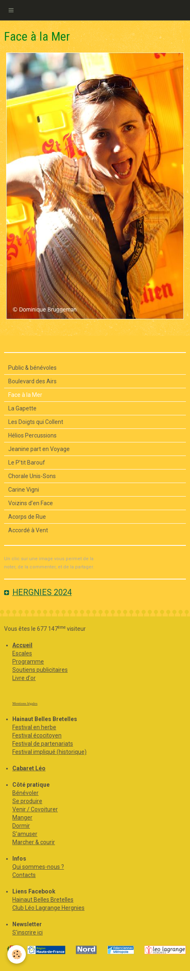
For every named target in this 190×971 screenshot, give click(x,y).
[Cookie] (16, 954)
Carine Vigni (23, 489)
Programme (28, 661)
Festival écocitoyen (37, 735)
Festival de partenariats (42, 743)
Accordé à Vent (28, 530)
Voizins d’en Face (30, 503)
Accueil (22, 645)
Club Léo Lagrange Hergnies (48, 908)
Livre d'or (24, 678)
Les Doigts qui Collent (35, 422)
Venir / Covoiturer (35, 809)
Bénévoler (25, 793)
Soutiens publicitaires (40, 669)
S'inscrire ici (27, 932)
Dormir (21, 825)
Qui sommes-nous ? (38, 866)
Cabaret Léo (29, 768)
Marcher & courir (33, 842)
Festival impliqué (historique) (49, 752)
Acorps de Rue (27, 516)
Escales (22, 653)
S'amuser (24, 834)
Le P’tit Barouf (26, 462)
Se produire (27, 801)
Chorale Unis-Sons (32, 476)
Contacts (24, 875)
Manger (22, 817)
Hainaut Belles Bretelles (42, 899)
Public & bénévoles (32, 367)
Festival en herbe (34, 727)
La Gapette (22, 408)
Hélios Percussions (32, 435)
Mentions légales (24, 703)
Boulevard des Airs (32, 381)
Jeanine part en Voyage (39, 449)
